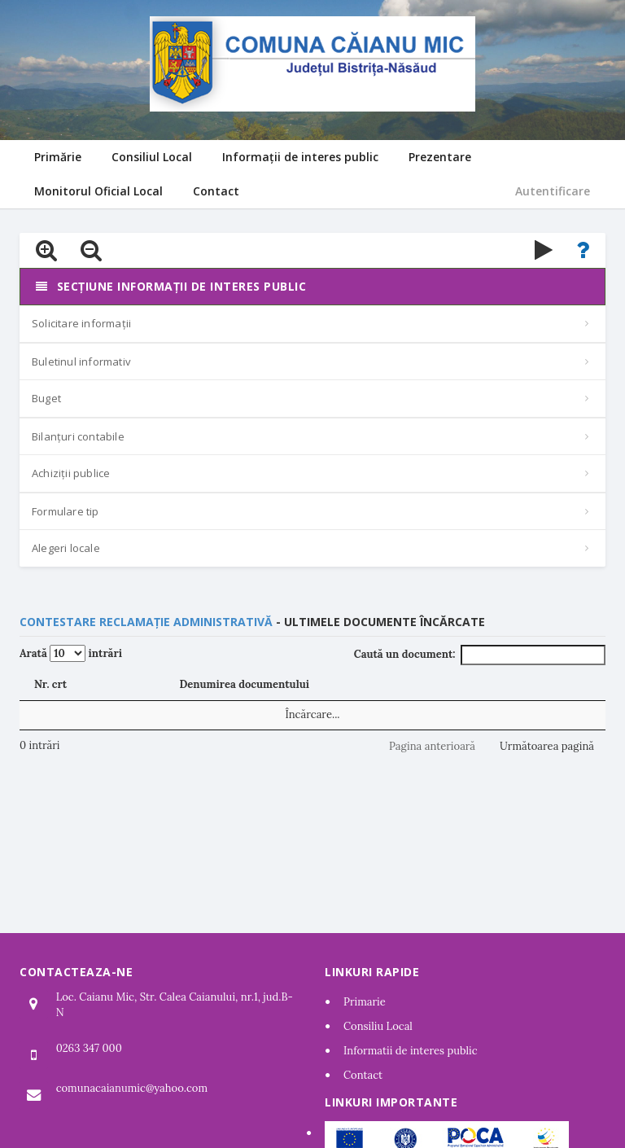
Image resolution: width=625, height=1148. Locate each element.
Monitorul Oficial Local (98, 191)
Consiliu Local (378, 1026)
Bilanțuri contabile (78, 436)
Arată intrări (71, 653)
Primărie (57, 156)
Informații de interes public (300, 156)
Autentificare (552, 191)
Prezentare (440, 156)
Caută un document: (479, 655)
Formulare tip (65, 511)
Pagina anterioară (432, 746)
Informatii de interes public (410, 1051)
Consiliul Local (151, 156)
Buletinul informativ (81, 361)
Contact (216, 191)
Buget (46, 398)
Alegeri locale (66, 548)
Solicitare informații (81, 323)
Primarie (364, 1002)
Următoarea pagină (547, 746)
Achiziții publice (71, 473)
